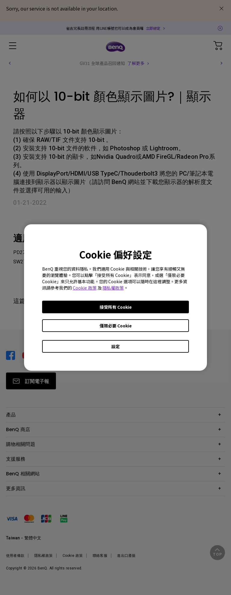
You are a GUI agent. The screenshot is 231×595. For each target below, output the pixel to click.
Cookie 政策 (85, 288)
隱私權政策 (113, 288)
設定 (115, 346)
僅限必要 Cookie (116, 326)
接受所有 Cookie (116, 307)
